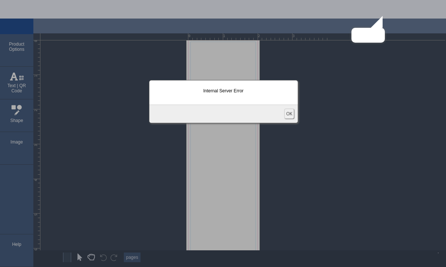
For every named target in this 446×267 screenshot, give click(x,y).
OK (289, 114)
